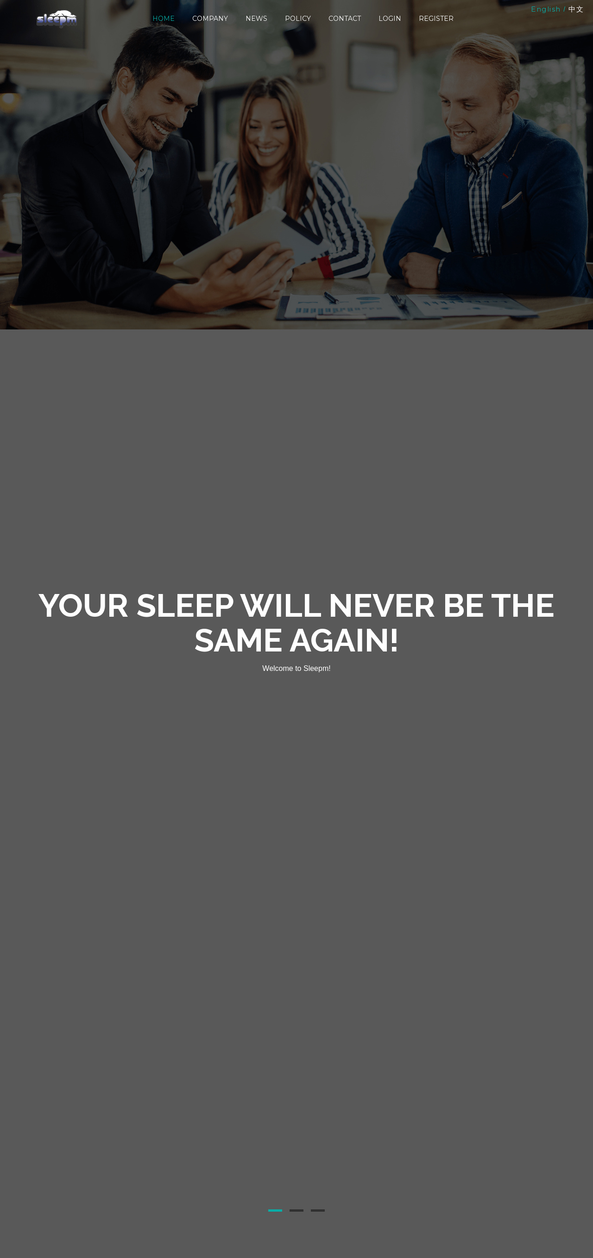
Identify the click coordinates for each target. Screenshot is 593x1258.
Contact (344, 18)
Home (163, 18)
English (546, 9)
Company (210, 18)
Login (390, 18)
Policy (298, 18)
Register (436, 18)
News (256, 18)
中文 (576, 9)
